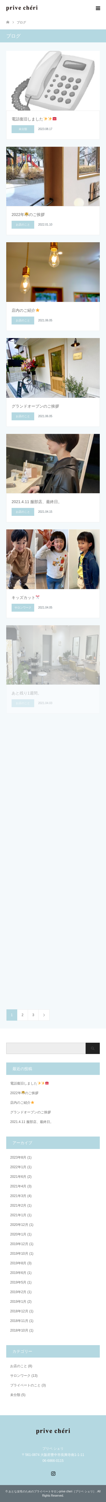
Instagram (53, 1473)
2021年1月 (18, 1215)
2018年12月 (19, 1311)
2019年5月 (18, 1282)
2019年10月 (19, 1254)
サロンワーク (20, 1376)
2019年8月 (18, 1263)
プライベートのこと (25, 1385)
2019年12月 (19, 1244)
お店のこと (18, 1366)
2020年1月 (18, 1234)
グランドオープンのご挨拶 (30, 1112)
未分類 (15, 1395)
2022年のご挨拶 (24, 1093)
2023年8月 (18, 1157)
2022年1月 (18, 1167)
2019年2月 (18, 1292)
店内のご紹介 (22, 1103)
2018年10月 (19, 1330)
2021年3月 (18, 1196)
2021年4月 (18, 1186)
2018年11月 (19, 1321)
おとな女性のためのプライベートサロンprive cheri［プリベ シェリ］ (52, 1491)
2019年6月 (18, 1273)
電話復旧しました (29, 1083)
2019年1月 (18, 1302)
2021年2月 (18, 1205)
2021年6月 (18, 1177)
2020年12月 (19, 1225)
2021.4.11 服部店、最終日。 (31, 1122)
